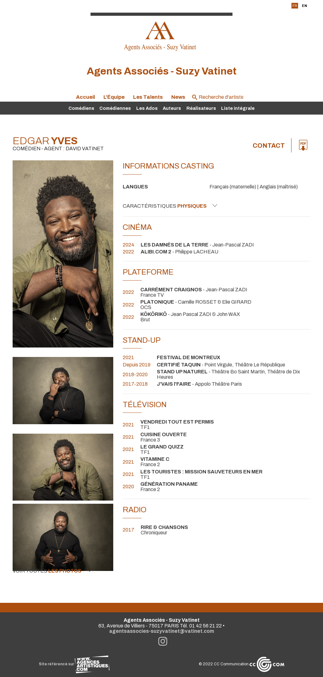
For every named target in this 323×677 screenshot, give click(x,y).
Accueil (85, 97)
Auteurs (172, 108)
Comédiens (81, 108)
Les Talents (148, 97)
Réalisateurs (201, 108)
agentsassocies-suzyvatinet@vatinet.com (161, 631)
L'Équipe (114, 97)
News (178, 97)
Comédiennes (115, 108)
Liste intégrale (238, 108)
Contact (269, 145)
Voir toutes (52, 570)
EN (304, 6)
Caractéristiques (170, 206)
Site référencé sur (74, 664)
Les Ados (147, 108)
